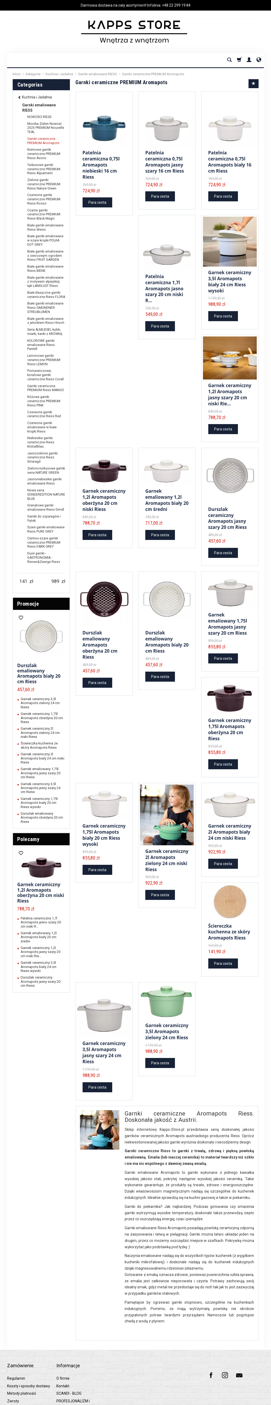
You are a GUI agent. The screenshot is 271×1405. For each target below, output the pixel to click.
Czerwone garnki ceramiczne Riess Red (44, 414)
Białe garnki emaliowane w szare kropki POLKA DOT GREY (45, 240)
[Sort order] (254, 83)
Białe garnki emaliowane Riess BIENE (45, 269)
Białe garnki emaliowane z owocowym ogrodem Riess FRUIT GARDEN (45, 256)
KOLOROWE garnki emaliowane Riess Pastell (41, 345)
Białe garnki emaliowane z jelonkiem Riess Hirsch (45, 321)
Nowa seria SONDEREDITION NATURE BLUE (46, 494)
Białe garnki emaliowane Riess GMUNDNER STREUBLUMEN (45, 308)
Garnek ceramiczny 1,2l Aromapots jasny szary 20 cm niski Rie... (229, 385)
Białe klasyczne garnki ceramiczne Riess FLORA (46, 295)
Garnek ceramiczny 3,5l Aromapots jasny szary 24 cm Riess (104, 1024)
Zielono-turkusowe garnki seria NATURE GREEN (46, 470)
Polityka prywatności (24, 1369)
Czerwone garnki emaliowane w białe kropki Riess (42, 427)
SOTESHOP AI (254, 1399)
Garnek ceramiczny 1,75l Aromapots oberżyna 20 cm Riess (229, 710)
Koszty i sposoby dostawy (28, 1347)
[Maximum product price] (55, 581)
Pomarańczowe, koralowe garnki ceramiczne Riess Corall (45, 375)
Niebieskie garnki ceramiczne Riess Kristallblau (40, 442)
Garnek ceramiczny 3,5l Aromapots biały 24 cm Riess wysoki (229, 275)
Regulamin (16, 1339)
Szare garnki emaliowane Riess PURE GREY (46, 529)
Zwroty (13, 1362)
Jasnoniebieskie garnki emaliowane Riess (44, 481)
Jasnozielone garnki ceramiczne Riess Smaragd (42, 458)
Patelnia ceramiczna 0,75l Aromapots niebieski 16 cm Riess (101, 162)
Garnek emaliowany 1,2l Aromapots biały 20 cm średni (166, 487)
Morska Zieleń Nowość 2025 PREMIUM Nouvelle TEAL (45, 128)
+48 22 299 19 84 (176, 5)
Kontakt (62, 1347)
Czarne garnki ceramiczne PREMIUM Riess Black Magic (43, 214)
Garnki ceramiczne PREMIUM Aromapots (43, 141)
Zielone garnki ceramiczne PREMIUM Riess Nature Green (43, 184)
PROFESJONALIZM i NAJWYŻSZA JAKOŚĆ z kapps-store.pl (76, 1368)
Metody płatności (21, 1354)
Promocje (28, 604)
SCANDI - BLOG (69, 1354)
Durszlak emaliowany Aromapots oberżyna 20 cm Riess (100, 627)
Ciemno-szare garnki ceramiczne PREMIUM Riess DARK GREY (43, 543)
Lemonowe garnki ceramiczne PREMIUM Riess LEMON (43, 360)
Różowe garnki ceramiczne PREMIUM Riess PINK (43, 401)
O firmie (63, 1339)
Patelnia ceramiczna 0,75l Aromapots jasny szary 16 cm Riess (164, 159)
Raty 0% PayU (18, 1377)
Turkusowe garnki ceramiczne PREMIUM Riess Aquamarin (43, 169)
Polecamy (28, 839)
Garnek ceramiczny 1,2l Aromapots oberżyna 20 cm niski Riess (104, 487)
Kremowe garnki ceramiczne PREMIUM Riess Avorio (43, 154)
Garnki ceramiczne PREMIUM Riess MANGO (45, 388)
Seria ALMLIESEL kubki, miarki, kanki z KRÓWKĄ (44, 332)
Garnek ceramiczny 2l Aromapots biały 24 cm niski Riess (229, 809)
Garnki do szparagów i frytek (44, 519)
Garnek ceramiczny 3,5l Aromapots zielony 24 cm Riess (166, 1003)
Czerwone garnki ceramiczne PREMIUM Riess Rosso (43, 199)
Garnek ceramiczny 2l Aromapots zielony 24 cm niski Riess (166, 836)
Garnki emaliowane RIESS (39, 107)
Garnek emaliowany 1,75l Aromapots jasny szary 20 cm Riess (227, 607)
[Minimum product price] (23, 581)
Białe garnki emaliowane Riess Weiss (45, 227)
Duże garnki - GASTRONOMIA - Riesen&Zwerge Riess (43, 558)
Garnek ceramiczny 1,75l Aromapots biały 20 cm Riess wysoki (104, 812)
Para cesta (97, 198)
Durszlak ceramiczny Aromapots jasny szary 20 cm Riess (227, 504)
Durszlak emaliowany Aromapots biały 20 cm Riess (166, 624)
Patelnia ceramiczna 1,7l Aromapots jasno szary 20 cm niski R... (164, 282)
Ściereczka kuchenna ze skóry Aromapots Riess (229, 906)
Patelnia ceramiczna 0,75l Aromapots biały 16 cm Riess (229, 159)
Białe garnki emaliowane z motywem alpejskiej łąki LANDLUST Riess (45, 282)
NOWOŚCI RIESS (39, 117)
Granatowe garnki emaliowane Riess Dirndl (45, 507)
